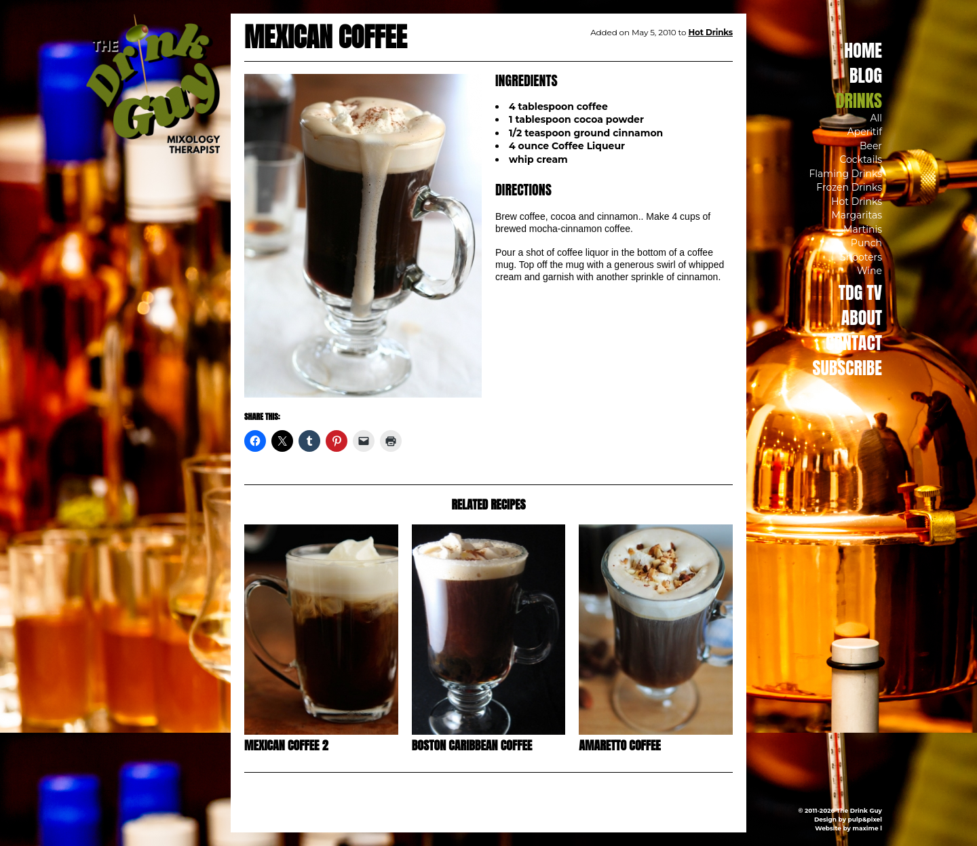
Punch (866, 243)
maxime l (867, 828)
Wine (869, 271)
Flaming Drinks (845, 174)
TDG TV (860, 292)
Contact (854, 342)
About (861, 317)
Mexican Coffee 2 (286, 745)
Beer (871, 146)
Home (863, 50)
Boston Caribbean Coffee (472, 745)
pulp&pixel (865, 819)
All (876, 118)
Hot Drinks (856, 201)
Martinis (862, 229)
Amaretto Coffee (619, 745)
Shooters (861, 257)
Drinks (859, 100)
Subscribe (847, 368)
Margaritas (856, 215)
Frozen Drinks (849, 187)
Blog (865, 75)
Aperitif (864, 132)
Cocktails (860, 159)
